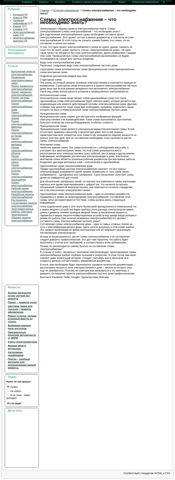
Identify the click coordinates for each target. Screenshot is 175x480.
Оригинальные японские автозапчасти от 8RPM (22, 335)
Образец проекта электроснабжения (21, 219)
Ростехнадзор (19, 200)
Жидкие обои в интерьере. (17, 347)
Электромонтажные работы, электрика (22, 210)
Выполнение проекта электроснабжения (23, 73)
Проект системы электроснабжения (21, 99)
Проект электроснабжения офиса (21, 159)
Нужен (12, 387)
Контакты (60, 2)
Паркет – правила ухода (22, 302)
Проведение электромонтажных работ (22, 80)
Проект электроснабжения (21, 184)
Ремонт (17, 26)
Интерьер (18, 14)
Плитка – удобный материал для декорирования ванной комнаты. (22, 363)
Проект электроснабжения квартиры (21, 124)
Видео (122, 2)
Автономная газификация (15, 354)
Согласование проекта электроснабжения (24, 204)
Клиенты (43, 2)
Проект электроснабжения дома (21, 106)
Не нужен (14, 391)
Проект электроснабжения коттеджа (21, 133)
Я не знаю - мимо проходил (18, 396)
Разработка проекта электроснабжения (22, 196)
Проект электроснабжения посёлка (21, 168)
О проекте (27, 2)
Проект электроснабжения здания (21, 115)
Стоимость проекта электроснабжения (92, 2)
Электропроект (19, 214)
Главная (44, 10)
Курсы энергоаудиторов (22, 341)
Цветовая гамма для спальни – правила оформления (20, 309)
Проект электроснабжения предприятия (21, 176)
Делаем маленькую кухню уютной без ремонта (19, 295)
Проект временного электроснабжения (22, 87)
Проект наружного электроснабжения (21, 93)
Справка (18, 29)
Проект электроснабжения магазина (21, 141)
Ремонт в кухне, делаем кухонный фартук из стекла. (22, 319)
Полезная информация (20, 22)
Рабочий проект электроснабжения (21, 190)
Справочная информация (145, 2)
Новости (17, 17)
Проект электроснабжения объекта (21, 150)
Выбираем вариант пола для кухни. (19, 327)
